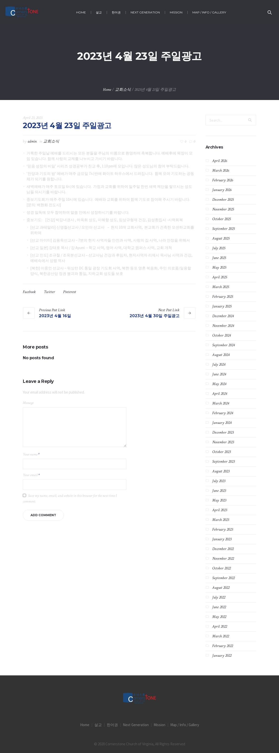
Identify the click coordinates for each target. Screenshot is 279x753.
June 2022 (219, 607)
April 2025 (219, 277)
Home (107, 89)
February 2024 (222, 413)
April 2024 (219, 393)
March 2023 (220, 519)
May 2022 (219, 616)
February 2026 (222, 180)
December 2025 (223, 199)
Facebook (29, 292)
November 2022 (223, 558)
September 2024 (223, 345)
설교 (98, 724)
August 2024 (220, 354)
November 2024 (223, 325)
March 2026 (220, 170)
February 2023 (222, 529)
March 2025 (220, 287)
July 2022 (218, 597)
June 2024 (219, 374)
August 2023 (220, 471)
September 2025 (223, 228)
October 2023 (221, 451)
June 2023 (219, 490)
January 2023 (221, 539)
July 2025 (218, 248)
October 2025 (221, 219)
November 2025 (223, 209)
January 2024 (221, 422)
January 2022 (221, 655)
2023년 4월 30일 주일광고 (154, 315)
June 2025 (219, 257)
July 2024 (218, 364)
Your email (31, 475)
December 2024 (223, 316)
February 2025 (222, 296)
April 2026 (219, 160)
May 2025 (219, 267)
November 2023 (223, 442)
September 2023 (223, 461)
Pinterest (69, 292)
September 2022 (223, 578)
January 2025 (221, 306)
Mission (159, 724)
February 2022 (222, 646)
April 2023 (219, 510)
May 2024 (219, 384)
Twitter (49, 292)
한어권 (112, 724)
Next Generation (136, 724)
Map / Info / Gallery (184, 724)
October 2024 (221, 335)
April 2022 (219, 626)
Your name (31, 454)
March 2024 (220, 403)
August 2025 (220, 238)
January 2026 (221, 190)
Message (28, 403)
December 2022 (223, 549)
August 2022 (220, 587)
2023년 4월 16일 (55, 315)
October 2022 (221, 568)
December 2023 (223, 432)
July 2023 (218, 481)
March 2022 (220, 636)
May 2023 (219, 500)
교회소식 (123, 89)
